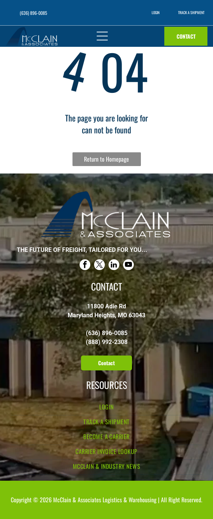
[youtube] (128, 265)
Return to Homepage (106, 159)
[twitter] (99, 265)
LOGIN (155, 12)
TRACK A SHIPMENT (191, 12)
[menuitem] (106, 407)
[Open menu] (102, 36)
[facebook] (85, 265)
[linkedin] (114, 265)
